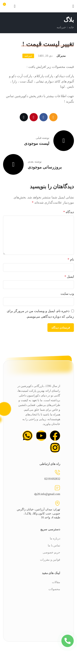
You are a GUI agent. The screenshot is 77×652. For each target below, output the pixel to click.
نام (71, 259)
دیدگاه (68, 212)
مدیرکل (61, 55)
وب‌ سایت (67, 293)
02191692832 (52, 478)
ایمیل (69, 276)
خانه (71, 27)
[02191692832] (57, 472)
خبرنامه (61, 27)
